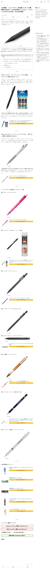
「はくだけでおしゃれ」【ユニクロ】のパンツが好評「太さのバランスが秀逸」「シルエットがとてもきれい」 (43, 46)
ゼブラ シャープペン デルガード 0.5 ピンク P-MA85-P (17, 219)
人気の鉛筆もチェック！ (7, 65)
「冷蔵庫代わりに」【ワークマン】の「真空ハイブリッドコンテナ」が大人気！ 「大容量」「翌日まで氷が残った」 (43, 57)
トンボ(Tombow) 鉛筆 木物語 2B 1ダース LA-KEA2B (17, 509)
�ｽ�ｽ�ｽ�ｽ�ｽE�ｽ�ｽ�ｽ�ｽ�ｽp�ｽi (41, 11)
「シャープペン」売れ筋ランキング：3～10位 (10, 63)
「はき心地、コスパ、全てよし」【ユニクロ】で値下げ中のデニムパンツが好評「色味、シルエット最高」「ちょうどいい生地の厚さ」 (43, 49)
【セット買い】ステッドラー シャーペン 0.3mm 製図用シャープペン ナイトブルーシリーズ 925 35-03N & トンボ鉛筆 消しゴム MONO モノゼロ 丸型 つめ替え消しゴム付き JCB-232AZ (21, 420)
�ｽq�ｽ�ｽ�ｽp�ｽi (43, 14)
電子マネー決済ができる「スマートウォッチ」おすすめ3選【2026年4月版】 (43, 39)
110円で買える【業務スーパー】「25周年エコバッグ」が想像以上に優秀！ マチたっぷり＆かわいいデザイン (43, 36)
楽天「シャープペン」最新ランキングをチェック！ (17, 529)
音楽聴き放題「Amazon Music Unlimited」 (17, 535)
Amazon (9, 166)
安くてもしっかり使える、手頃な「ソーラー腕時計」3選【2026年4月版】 (43, 41)
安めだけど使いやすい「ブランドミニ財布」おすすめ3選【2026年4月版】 (43, 55)
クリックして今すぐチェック (21, 123)
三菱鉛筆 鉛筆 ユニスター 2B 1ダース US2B (16, 488)
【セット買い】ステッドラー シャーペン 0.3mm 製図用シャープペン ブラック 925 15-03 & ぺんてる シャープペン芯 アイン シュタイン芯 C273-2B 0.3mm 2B (21, 261)
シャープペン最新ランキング (7, 67)
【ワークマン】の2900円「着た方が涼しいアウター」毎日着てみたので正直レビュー (43, 43)
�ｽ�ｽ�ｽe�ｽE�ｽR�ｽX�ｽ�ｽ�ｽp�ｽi (41, 16)
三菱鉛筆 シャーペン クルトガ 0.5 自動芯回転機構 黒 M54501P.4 (19, 381)
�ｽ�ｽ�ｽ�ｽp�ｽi (38, 14)
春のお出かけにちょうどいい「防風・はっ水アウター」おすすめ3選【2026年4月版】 (43, 52)
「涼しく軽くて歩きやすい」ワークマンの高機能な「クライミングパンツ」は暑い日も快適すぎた (43, 60)
